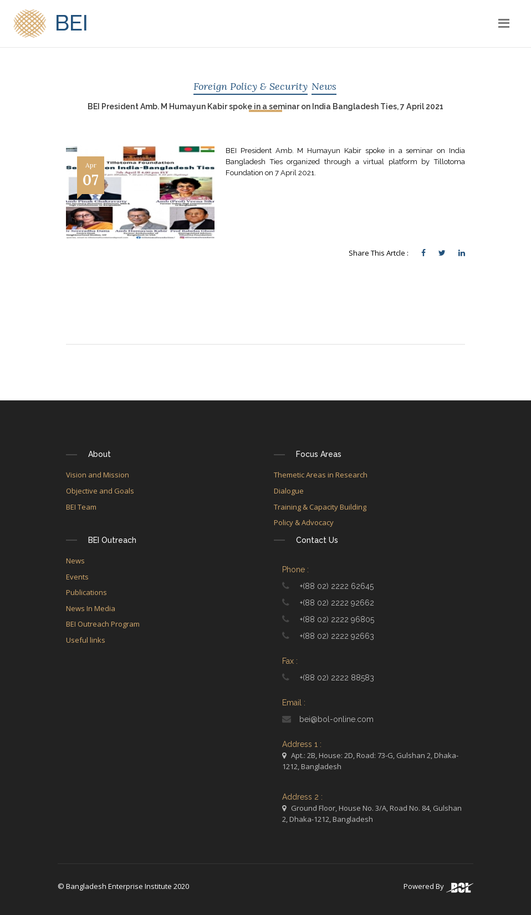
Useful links (85, 640)
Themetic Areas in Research (320, 475)
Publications (86, 592)
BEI (50, 25)
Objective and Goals (100, 491)
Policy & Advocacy (304, 522)
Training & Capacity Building (320, 507)
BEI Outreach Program (103, 624)
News (324, 86)
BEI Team (81, 507)
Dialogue (289, 491)
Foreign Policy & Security (250, 86)
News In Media (90, 608)
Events (77, 577)
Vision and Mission (97, 475)
